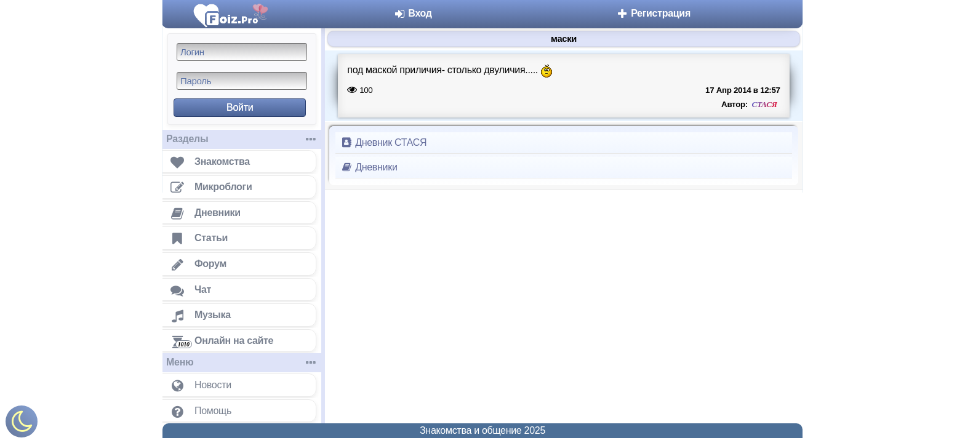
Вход (412, 13)
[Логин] (242, 52)
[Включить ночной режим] (21, 424)
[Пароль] (242, 81)
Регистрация (653, 13)
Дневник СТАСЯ (383, 142)
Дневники (369, 167)
